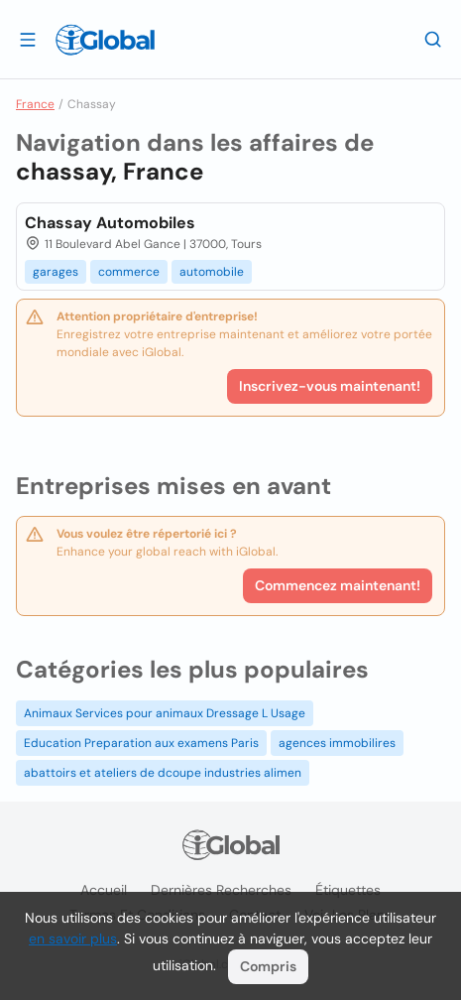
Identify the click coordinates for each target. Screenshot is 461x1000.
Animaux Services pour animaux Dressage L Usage (164, 713)
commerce (129, 272)
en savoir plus (73, 938)
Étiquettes (348, 890)
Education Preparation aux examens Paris (141, 743)
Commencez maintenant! (337, 585)
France (35, 104)
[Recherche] (433, 39)
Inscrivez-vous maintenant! (329, 386)
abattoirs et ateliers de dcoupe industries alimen (162, 773)
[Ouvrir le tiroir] (28, 39)
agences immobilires (337, 743)
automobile (211, 272)
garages (55, 272)
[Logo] (105, 40)
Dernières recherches (221, 890)
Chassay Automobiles (110, 222)
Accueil (103, 890)
